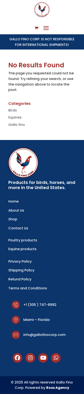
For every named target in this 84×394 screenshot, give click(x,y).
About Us (16, 210)
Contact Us (18, 228)
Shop (12, 219)
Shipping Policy (21, 270)
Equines (15, 117)
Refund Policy (19, 279)
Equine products (22, 249)
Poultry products (22, 240)
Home (13, 201)
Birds (12, 110)
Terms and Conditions (27, 288)
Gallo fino (16, 124)
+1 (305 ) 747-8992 (39, 304)
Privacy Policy (20, 261)
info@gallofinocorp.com (44, 334)
